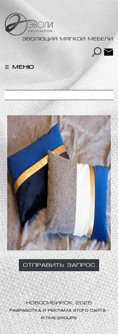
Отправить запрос (59, 265)
